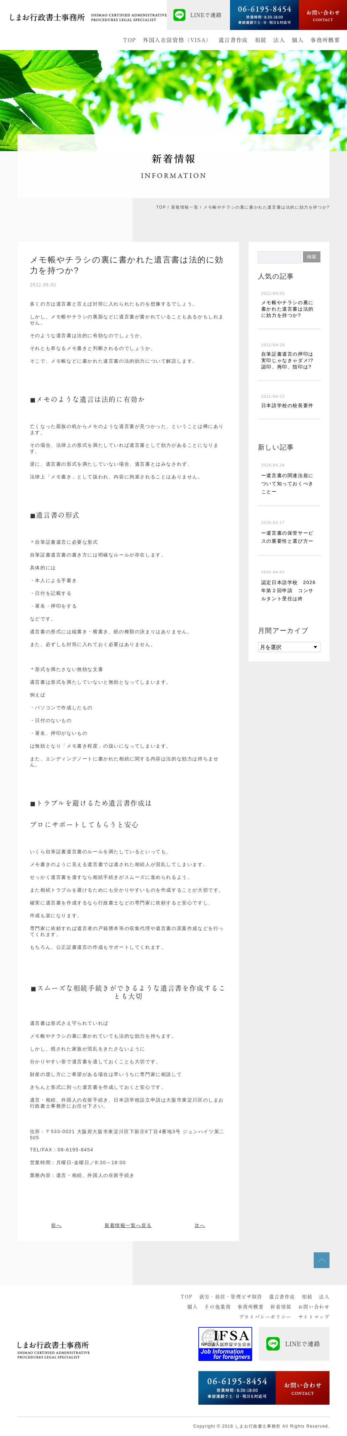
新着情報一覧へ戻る (128, 1225)
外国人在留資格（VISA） (177, 40)
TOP (129, 40)
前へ (56, 1225)
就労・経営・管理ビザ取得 (230, 1296)
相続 (261, 40)
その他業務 (217, 1306)
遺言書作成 (233, 40)
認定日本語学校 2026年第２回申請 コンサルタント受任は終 (288, 590)
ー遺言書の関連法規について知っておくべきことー (287, 483)
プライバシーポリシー (265, 1317)
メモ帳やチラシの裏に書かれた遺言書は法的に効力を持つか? (287, 309)
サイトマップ (314, 1317)
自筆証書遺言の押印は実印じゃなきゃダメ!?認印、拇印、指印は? (287, 360)
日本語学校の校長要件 (287, 405)
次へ (200, 1225)
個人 (298, 40)
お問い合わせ (314, 1306)
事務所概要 (325, 40)
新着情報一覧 (185, 207)
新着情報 (280, 1306)
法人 (279, 40)
